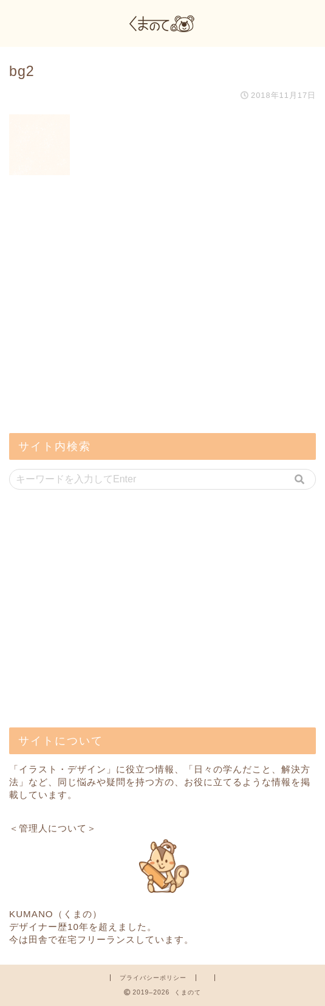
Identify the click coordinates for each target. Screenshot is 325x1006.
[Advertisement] (100, 337)
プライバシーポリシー (153, 977)
